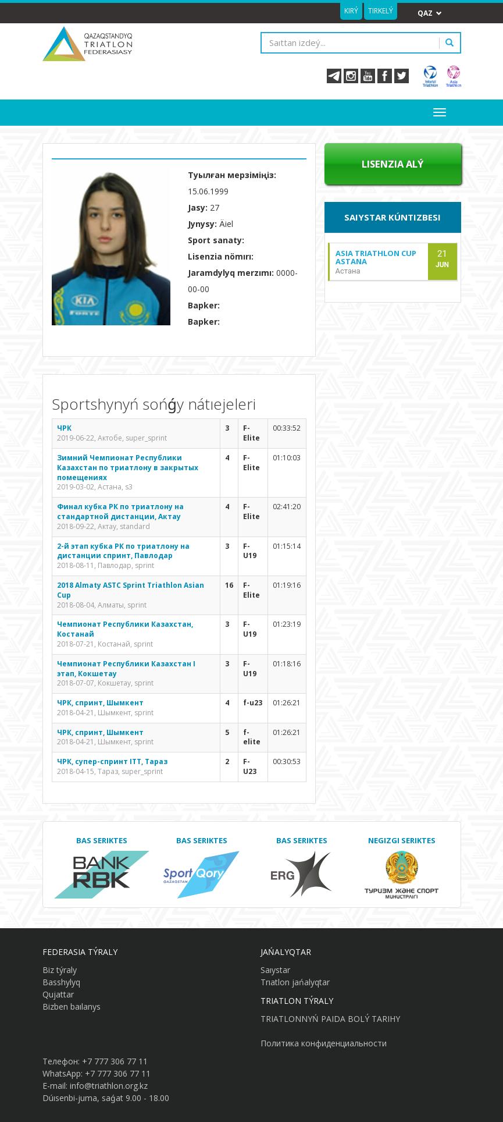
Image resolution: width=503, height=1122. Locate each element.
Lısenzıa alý (392, 164)
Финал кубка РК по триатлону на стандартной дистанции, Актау (120, 511)
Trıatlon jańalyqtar (295, 982)
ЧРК (64, 428)
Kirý (351, 11)
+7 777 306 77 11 (115, 1061)
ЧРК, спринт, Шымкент (100, 703)
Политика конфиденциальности (324, 1043)
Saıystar (275, 969)
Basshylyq (61, 982)
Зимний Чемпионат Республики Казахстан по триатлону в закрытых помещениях (127, 467)
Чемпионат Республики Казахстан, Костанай (125, 629)
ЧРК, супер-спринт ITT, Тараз (112, 761)
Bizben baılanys (71, 1006)
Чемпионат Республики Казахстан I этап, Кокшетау (126, 669)
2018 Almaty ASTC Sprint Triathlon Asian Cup (130, 590)
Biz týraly (59, 969)
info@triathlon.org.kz (109, 1085)
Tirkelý (380, 11)
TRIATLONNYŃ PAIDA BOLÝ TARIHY (330, 1018)
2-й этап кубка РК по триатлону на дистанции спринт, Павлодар (123, 551)
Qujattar (58, 994)
